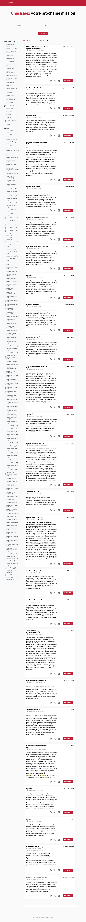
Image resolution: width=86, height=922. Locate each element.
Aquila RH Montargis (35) (11, 456)
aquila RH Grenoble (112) (11, 206)
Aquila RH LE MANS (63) (11, 338)
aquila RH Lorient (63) (12, 346)
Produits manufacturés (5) (11, 98)
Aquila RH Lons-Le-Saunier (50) (11, 396)
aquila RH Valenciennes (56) (11, 367)
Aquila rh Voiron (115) (12, 196)
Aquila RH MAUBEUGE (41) (12, 435)
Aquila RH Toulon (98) (12, 231)
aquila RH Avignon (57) (12, 361)
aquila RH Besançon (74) (11, 284)
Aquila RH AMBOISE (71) (11, 297)
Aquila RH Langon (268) (11, 135)
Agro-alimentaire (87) (12, 75)
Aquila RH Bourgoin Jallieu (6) (11, 571)
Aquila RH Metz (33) (11, 470)
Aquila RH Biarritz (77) (12, 278)
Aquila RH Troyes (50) (12, 399)
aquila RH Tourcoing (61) (11, 349)
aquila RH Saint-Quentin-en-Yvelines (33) (11, 474)
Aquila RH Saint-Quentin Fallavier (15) (12, 557)
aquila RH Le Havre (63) (11, 342)
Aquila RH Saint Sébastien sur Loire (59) (11, 357)
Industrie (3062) (10, 44)
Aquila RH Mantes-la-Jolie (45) (12, 418)
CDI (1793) (9, 111)
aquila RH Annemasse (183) (12, 153)
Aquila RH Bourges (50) (11, 392)
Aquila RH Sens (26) (11, 516)
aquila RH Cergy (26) (11, 519)
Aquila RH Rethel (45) (12, 426)
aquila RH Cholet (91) (12, 249)
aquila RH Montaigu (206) (11, 142)
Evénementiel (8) (11, 95)
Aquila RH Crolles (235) (12, 139)
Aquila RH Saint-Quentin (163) (10, 177)
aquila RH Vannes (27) (12, 513)
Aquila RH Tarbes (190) (12, 150)
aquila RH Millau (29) (11, 502)
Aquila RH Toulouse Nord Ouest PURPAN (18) (11, 550)
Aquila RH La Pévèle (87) (11, 259)
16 (57, 906)
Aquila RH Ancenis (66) (12, 316)
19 (66, 906)
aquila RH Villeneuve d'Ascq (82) (11, 274)
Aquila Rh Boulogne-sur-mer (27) (11, 510)
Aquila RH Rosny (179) (12, 157)
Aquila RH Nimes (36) (12, 453)
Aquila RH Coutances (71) (12, 301)
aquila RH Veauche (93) (11, 245)
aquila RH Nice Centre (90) (12, 252)
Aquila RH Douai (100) (12, 228)
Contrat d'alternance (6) (11, 121)
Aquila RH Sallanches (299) (12, 131)
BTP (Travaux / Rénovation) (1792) (11, 47)
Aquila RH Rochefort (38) (11, 449)
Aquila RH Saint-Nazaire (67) (10, 313)
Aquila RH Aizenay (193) (11, 146)
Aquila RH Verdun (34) (12, 462)
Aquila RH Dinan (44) (11, 431)
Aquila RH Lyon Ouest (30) (12, 488)
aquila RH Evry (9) (11, 568)
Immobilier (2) (10, 102)
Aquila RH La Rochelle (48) (12, 407)
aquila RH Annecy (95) (12, 242)
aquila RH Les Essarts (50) (12, 403)
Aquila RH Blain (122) (12, 188)
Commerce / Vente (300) (11, 64)
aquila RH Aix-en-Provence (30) (11, 492)
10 (38, 906)
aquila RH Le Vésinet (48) (11, 411)
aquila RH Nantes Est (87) (11, 263)
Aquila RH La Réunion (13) (12, 564)
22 (76, 906)
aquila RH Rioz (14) (11, 561)
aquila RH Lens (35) (11, 460)
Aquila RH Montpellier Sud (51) (12, 384)
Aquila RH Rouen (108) (12, 218)
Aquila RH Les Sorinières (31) (10, 484)
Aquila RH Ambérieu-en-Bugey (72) (12, 288)
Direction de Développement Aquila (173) (12, 169)
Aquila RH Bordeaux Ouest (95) (11, 238)
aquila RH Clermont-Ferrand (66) (11, 327)
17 (60, 906)
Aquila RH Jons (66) (11, 323)
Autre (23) (9, 85)
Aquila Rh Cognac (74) (12, 281)
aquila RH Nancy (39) (11, 445)
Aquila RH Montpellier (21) (12, 536)
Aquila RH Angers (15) (12, 554)
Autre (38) (9, 117)
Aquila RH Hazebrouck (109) (12, 214)
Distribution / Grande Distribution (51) (11, 78)
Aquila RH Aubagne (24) (11, 528)
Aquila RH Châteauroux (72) (11, 293)
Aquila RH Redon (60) (12, 353)
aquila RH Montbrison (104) (12, 221)
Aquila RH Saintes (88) (12, 256)
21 (72, 906)
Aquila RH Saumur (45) (12, 428)
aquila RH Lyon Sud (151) (11, 181)
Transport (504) (10, 61)
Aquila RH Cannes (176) (11, 164)
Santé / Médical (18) (11, 88)
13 (48, 906)
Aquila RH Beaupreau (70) (12, 305)
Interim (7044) (10, 108)
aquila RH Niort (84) (11, 271)
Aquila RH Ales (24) (11, 525)
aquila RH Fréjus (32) (11, 481)
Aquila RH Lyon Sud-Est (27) (11, 505)
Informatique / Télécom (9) (10, 91)
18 (63, 906)
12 (45, 906)
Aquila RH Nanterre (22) (11, 532)
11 (41, 906)
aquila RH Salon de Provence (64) (11, 334)
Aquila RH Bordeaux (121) (11, 192)
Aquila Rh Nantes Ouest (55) (11, 371)
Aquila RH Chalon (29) (12, 496)
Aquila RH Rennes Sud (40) (12, 439)
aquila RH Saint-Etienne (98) (10, 234)
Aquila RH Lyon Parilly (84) (12, 267)
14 (51, 906)
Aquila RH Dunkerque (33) (12, 466)
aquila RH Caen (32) (11, 478)
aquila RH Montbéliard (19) (12, 545)
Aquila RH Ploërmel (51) (11, 388)
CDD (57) (8, 114)
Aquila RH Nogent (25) (12, 522)
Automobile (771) (11, 55)
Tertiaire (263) (10, 68)
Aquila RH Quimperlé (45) (11, 422)
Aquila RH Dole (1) (11, 575)
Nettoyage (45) (10, 82)
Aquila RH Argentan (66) (11, 320)
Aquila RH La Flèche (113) (11, 199)
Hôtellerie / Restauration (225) (11, 71)
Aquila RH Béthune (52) (11, 380)
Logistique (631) (10, 58)
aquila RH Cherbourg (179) (11, 160)
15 (54, 906)
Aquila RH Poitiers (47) (12, 414)
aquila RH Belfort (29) (12, 499)
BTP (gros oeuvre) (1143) (11, 51)
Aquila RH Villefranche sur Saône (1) (12, 578)
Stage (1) (8, 124)
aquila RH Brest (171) (12, 173)
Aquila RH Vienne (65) (12, 330)
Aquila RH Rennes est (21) (12, 541)
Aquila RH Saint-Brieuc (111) (12, 210)
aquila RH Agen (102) (12, 225)
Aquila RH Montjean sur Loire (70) (11, 309)
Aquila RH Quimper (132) (11, 185)
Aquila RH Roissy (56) (12, 364)
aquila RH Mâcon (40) (12, 443)
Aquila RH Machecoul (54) (12, 376)
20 (69, 906)
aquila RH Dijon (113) (11, 203)
